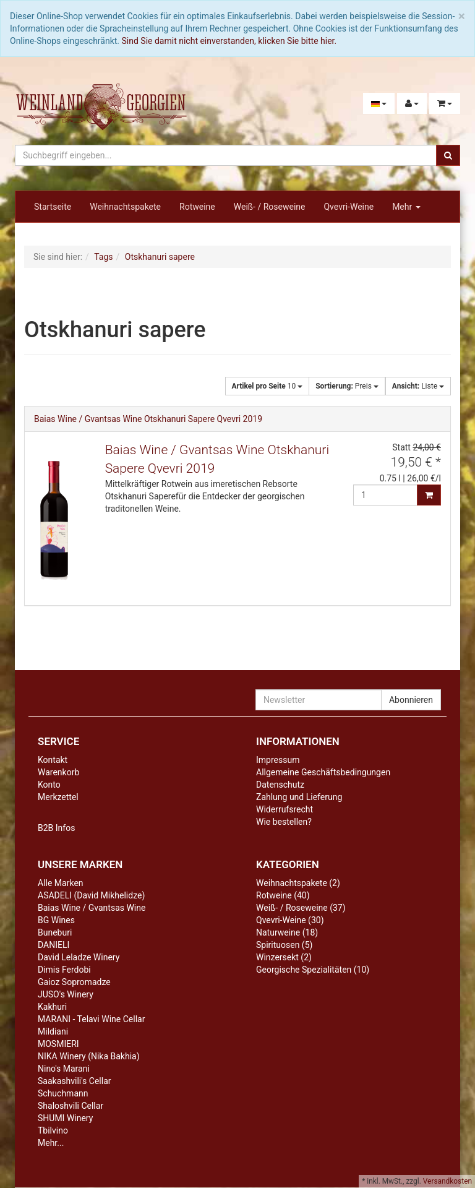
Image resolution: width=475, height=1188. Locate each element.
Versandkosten (447, 1181)
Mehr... (51, 1143)
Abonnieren (411, 700)
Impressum (277, 760)
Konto (49, 785)
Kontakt (52, 760)
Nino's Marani (64, 1069)
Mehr (406, 207)
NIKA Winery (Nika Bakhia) (89, 1056)
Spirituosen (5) (284, 945)
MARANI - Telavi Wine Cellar (91, 1019)
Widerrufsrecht (284, 809)
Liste (418, 386)
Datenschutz (280, 785)
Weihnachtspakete (125, 207)
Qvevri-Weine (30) (290, 920)
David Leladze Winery (78, 957)
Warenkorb (58, 772)
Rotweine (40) (283, 895)
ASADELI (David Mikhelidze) (91, 895)
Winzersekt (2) (284, 957)
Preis (347, 386)
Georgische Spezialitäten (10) (312, 970)
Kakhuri (52, 1007)
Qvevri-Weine (348, 207)
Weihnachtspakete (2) (298, 883)
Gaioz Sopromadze (74, 982)
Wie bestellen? (284, 822)
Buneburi (55, 932)
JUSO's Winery (65, 994)
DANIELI (53, 945)
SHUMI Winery (65, 1118)
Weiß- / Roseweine (270, 207)
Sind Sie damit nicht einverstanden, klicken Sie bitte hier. (229, 41)
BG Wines (56, 920)
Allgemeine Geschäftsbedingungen (323, 772)
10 (267, 386)
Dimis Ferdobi (64, 970)
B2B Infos (56, 828)
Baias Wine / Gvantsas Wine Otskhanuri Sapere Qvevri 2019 (148, 419)
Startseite (52, 207)
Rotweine (197, 207)
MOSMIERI (58, 1044)
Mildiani (53, 1031)
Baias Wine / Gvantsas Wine (91, 908)
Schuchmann (63, 1093)
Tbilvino (53, 1130)
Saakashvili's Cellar (74, 1081)
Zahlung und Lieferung (299, 797)
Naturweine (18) (287, 932)
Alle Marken (60, 883)
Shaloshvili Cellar (70, 1106)
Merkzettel (58, 797)
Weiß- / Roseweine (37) (301, 908)
